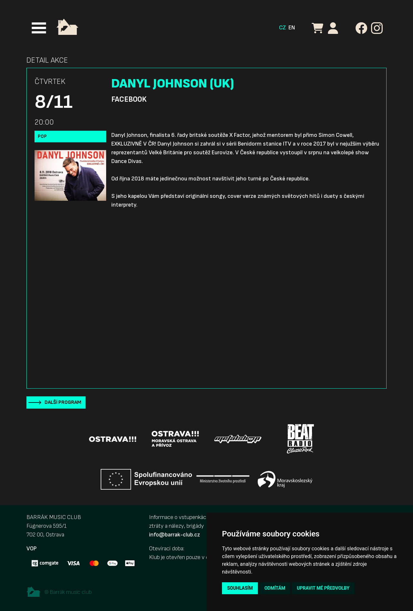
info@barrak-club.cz (174, 534)
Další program (63, 402)
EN (291, 27)
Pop (42, 136)
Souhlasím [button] (240, 588)
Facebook (128, 99)
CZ (282, 27)
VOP (31, 548)
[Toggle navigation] (38, 28)
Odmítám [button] (274, 588)
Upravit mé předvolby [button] (323, 588)
